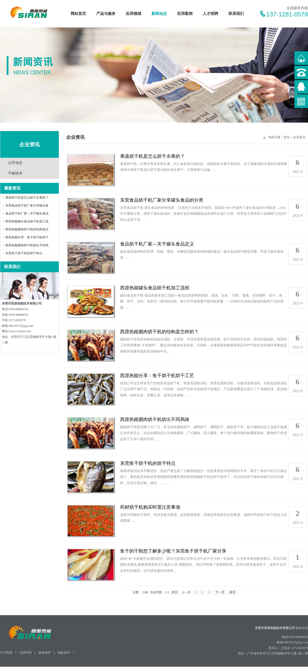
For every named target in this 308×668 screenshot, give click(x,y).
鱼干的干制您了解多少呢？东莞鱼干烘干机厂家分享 (173, 551)
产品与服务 (106, 14)
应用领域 (133, 14)
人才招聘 (210, 14)
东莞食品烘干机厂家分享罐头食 (27, 205)
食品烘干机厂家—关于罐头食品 (27, 213)
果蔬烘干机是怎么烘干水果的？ (27, 197)
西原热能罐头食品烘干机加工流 (27, 221)
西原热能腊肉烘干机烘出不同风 (27, 245)
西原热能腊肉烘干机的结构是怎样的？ (159, 331)
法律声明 (25, 652)
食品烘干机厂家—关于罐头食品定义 (157, 244)
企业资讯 (299, 137)
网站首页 (78, 14)
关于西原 (6, 652)
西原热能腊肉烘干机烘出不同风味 (154, 419)
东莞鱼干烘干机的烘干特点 (23, 253)
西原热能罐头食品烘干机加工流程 (154, 287)
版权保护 (44, 652)
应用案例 (184, 14)
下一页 (220, 592)
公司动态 (15, 163)
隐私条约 (64, 652)
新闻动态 (159, 14)
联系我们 (236, 14)
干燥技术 (15, 173)
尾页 (232, 592)
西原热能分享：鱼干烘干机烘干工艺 (157, 375)
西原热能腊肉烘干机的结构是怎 (27, 229)
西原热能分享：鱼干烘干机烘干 (27, 237)
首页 (287, 137)
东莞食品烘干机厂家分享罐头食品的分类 (161, 200)
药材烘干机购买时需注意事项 (150, 507)
